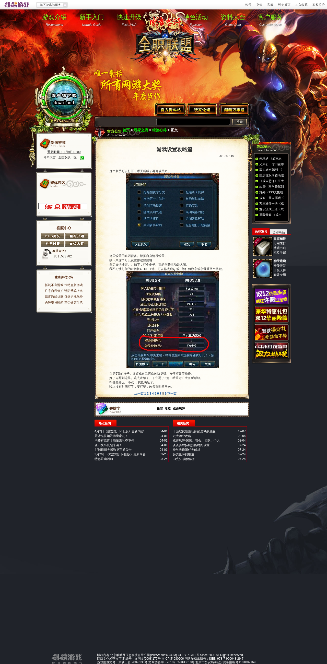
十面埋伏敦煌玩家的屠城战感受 (194, 431)
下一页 (172, 393)
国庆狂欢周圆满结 (271, 175)
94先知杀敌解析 (183, 459)
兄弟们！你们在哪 (271, 164)
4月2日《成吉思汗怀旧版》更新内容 (119, 431)
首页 (126, 130)
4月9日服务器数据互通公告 (113, 450)
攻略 (168, 408)
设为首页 (284, 5)
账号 (248, 5)
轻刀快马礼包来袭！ (108, 445)
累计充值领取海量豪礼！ (111, 436)
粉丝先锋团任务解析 (186, 450)
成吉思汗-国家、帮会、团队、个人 (196, 440)
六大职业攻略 (182, 436)
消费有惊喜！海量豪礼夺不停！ (116, 440)
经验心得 (159, 130)
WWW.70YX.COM (163, 655)
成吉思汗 (179, 408)
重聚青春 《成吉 (270, 215)
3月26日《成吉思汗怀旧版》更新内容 (120, 454)
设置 (160, 408)
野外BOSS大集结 (271, 192)
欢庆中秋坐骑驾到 (271, 186)
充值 (259, 5)
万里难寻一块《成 (271, 203)
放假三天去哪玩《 (271, 198)
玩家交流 (141, 130)
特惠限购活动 (104, 459)
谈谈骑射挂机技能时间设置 (191, 445)
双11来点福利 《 (270, 170)
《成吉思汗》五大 (271, 181)
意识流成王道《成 (271, 209)
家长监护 (318, 5)
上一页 (139, 393)
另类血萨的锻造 (183, 454)
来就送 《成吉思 (270, 158)
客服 (270, 5)
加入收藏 (301, 5)
